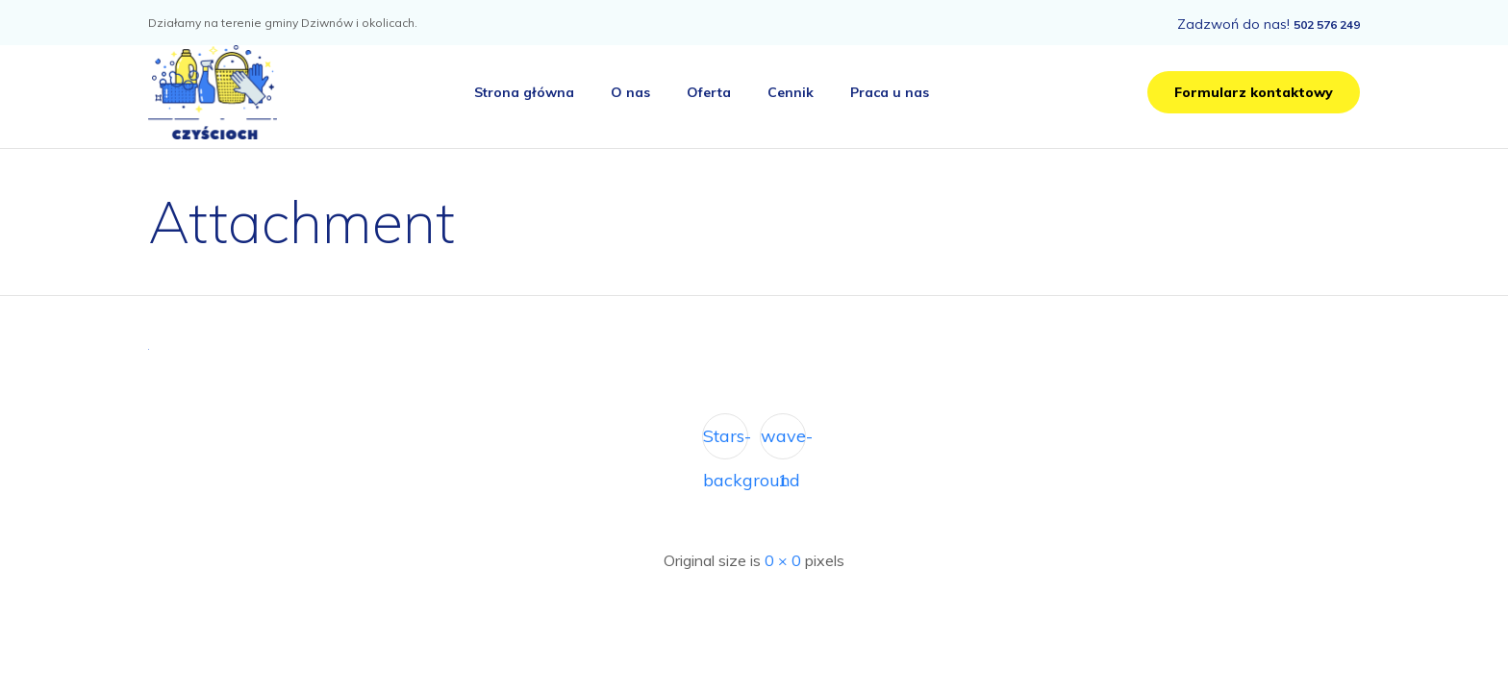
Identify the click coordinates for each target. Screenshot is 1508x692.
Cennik (790, 92)
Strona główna (524, 92)
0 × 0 (783, 560)
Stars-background (725, 442)
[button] (1253, 92)
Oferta (709, 92)
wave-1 (783, 442)
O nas (630, 92)
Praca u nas (889, 92)
